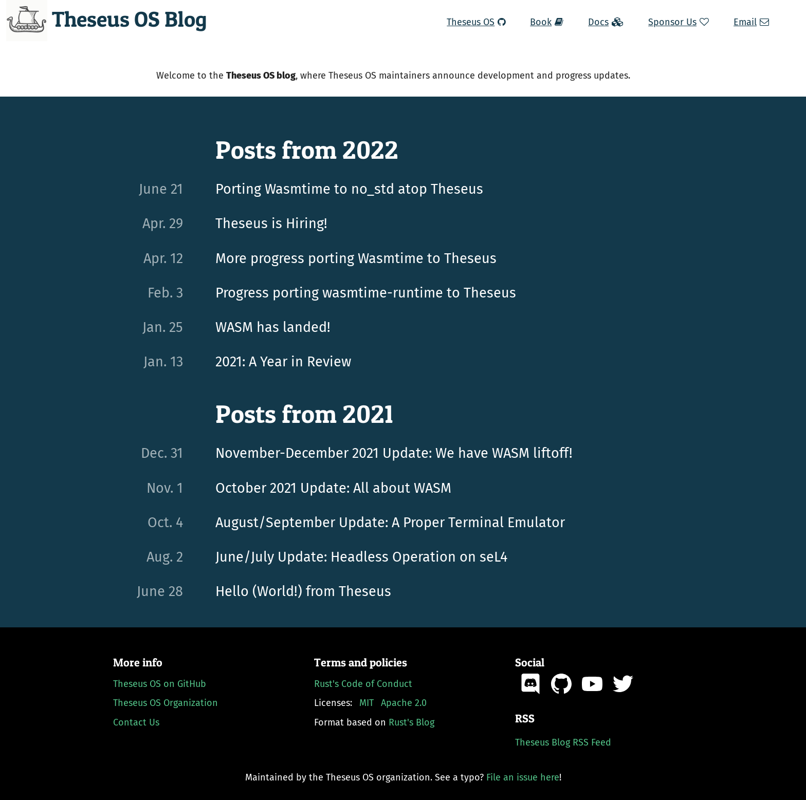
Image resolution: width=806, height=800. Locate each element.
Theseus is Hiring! (271, 223)
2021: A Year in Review (283, 362)
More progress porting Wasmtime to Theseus (356, 258)
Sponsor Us (678, 22)
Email (751, 22)
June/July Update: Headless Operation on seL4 (361, 557)
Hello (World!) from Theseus (303, 591)
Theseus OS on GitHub (159, 684)
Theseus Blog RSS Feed (563, 742)
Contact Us (136, 722)
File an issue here (522, 777)
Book (546, 22)
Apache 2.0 (404, 703)
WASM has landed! (273, 327)
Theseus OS (476, 22)
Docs (606, 22)
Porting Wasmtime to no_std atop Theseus (349, 189)
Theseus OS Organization (165, 703)
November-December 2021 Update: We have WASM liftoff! (394, 453)
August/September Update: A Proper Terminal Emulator (390, 522)
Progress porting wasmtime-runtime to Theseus (365, 293)
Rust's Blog (411, 722)
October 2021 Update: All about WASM (333, 488)
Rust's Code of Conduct (363, 684)
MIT (366, 703)
